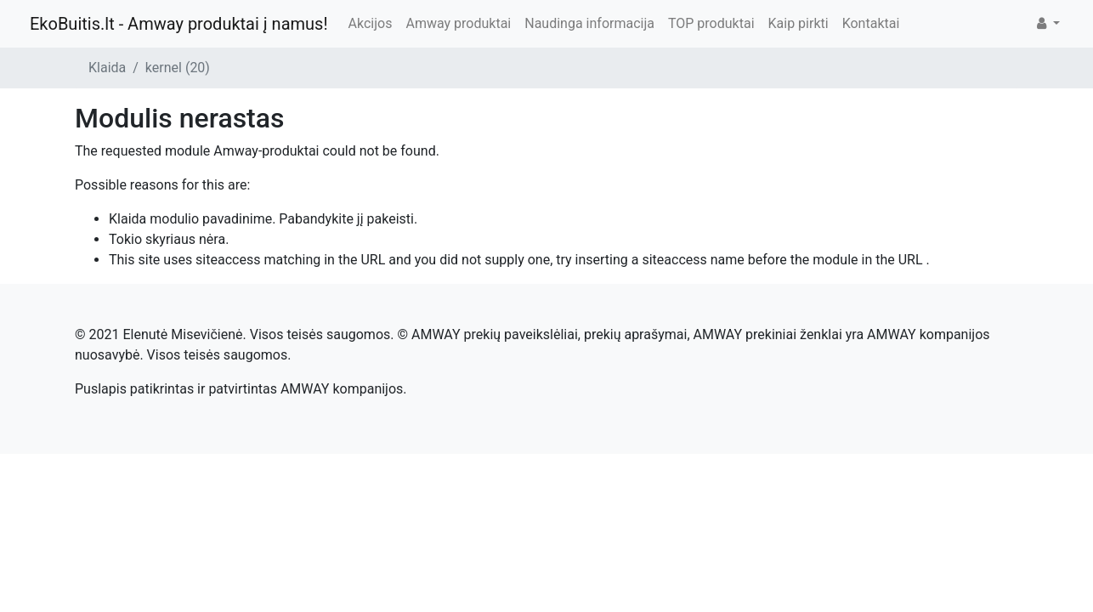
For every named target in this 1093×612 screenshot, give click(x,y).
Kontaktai (871, 23)
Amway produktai (458, 23)
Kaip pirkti (798, 23)
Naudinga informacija (589, 23)
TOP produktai (711, 23)
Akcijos (370, 23)
